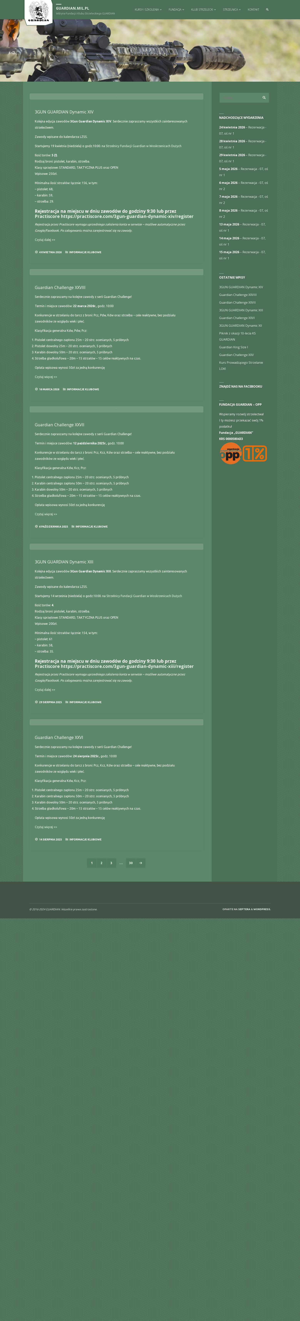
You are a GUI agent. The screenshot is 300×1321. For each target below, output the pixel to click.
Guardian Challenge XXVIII (60, 464)
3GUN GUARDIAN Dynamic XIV (64, 200)
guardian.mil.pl (73, 8)
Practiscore (47, 305)
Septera (244, 1311)
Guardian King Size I (233, 347)
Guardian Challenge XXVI (59, 1140)
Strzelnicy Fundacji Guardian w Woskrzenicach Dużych (143, 234)
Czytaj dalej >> (45, 328)
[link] (267, 9)
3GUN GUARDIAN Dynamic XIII (64, 916)
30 (131, 1265)
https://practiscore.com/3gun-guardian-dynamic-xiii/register (127, 1020)
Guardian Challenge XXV (236, 355)
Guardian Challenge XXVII (60, 690)
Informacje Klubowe (85, 340)
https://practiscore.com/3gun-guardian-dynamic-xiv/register (127, 305)
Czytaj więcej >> (46, 554)
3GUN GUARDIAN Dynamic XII (240, 326)
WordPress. (262, 1311)
